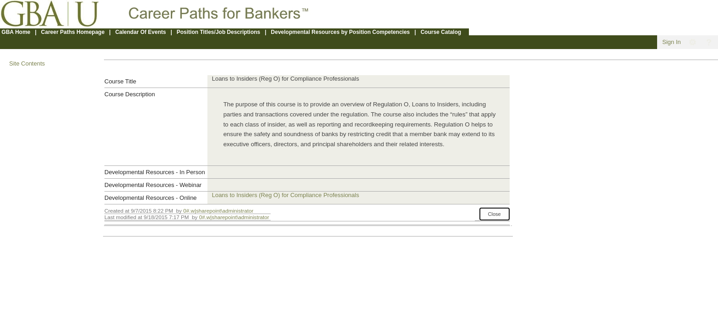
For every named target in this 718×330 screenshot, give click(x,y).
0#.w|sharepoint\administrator (218, 211)
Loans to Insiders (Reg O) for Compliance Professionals (285, 195)
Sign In (671, 41)
